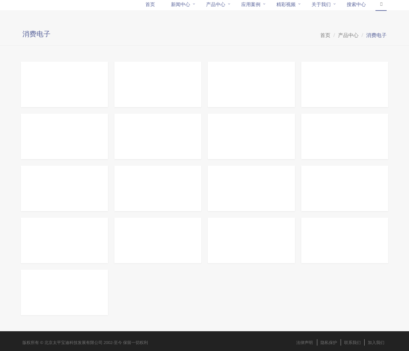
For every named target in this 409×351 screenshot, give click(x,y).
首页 (325, 35)
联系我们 (352, 342)
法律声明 (304, 342)
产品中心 (348, 35)
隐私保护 (328, 342)
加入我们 (376, 342)
